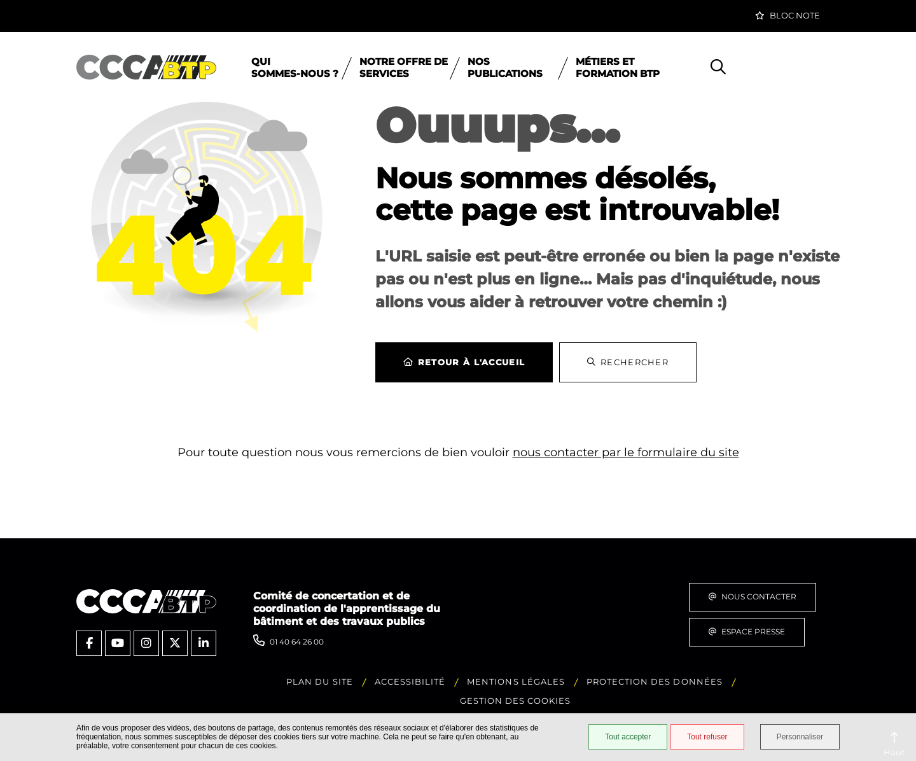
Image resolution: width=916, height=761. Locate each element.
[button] (787, 16)
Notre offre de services (403, 67)
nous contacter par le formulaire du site (626, 452)
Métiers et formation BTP (618, 67)
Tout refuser (707, 736)
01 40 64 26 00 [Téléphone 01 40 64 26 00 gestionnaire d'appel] (297, 641)
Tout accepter (628, 736)
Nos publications (505, 67)
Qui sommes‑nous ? (294, 67)
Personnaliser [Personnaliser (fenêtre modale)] (800, 736)
